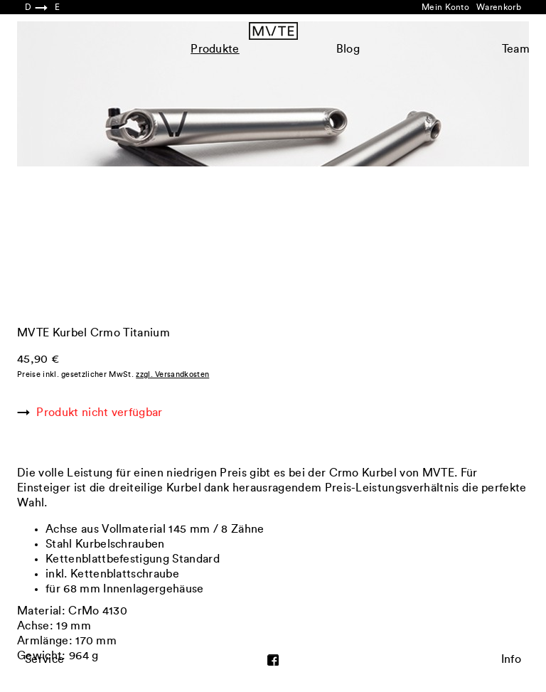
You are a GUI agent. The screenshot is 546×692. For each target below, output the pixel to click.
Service (44, 659)
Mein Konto (445, 7)
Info (511, 659)
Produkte (215, 49)
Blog (348, 49)
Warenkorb (498, 7)
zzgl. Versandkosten (172, 374)
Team (516, 49)
